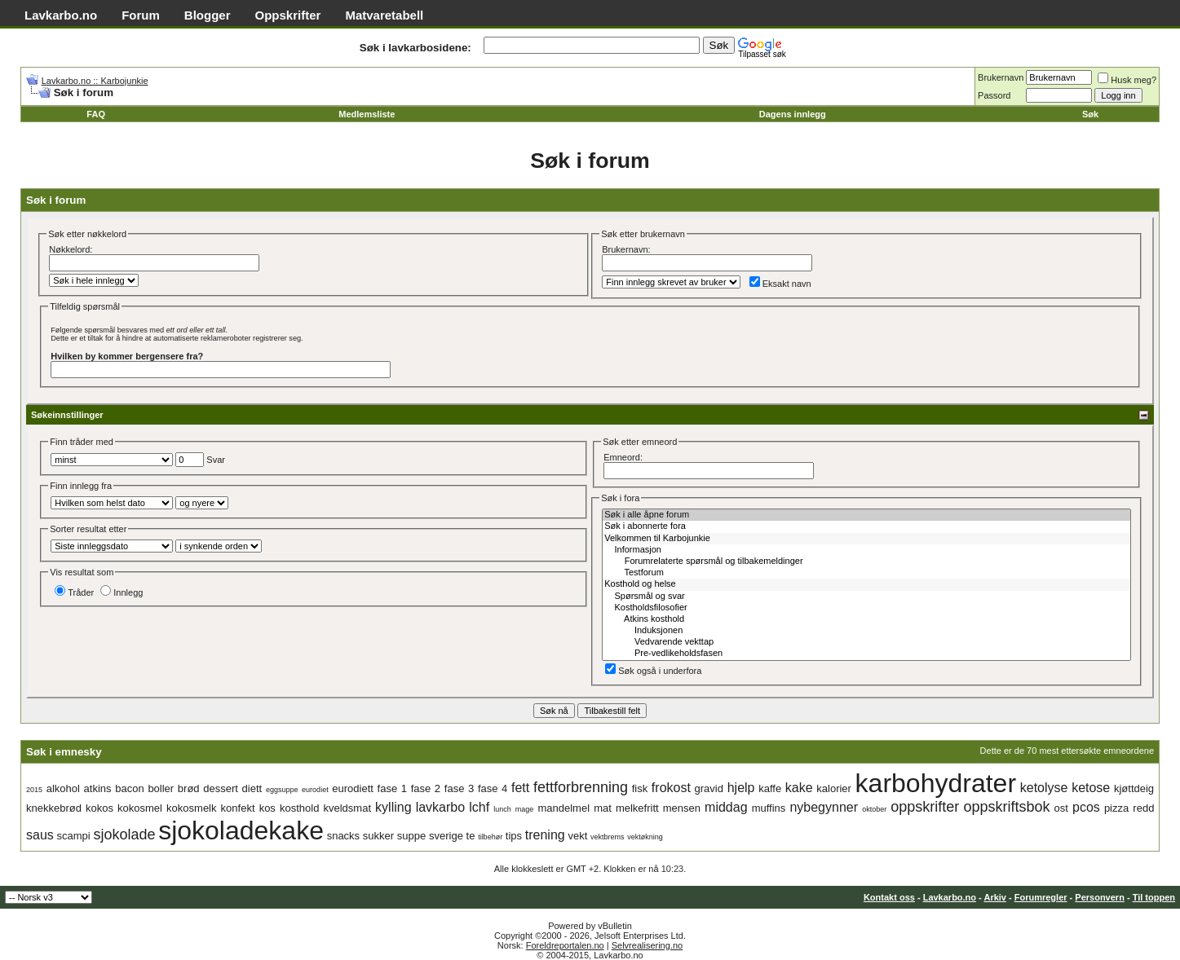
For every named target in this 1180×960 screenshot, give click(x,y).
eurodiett (352, 788)
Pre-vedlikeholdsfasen (866, 653)
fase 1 (392, 788)
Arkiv (994, 897)
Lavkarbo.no (60, 15)
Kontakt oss (889, 897)
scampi (74, 836)
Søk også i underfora (653, 671)
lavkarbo (440, 807)
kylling (393, 807)
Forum (141, 15)
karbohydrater (935, 783)
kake (799, 788)
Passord (994, 95)
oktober (874, 809)
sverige (446, 836)
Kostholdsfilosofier (866, 608)
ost (1061, 808)
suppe (411, 836)
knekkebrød (54, 808)
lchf (479, 807)
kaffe (769, 788)
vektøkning (645, 837)
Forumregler (1040, 897)
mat (603, 808)
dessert (220, 788)
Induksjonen (866, 630)
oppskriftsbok (1006, 807)
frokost (671, 788)
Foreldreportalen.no (565, 945)
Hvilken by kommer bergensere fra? (127, 356)
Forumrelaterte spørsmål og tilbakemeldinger (866, 561)
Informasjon (866, 550)
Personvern (1100, 897)
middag (726, 807)
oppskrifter (925, 807)
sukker (378, 836)
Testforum (866, 573)
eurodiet (315, 790)
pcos (1086, 807)
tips (514, 836)
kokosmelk (191, 808)
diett (252, 788)
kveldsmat (347, 808)
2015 (34, 790)
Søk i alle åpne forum (866, 515)
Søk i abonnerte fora (866, 526)
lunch (502, 809)
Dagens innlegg (792, 114)
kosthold (299, 808)
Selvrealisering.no (647, 945)
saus (40, 835)
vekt (577, 836)
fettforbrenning (580, 787)
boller (161, 788)
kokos (99, 808)
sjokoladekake (241, 830)
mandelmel (563, 808)
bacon (129, 788)
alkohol (63, 788)
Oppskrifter (288, 15)
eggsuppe (282, 790)
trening (545, 835)
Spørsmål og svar (866, 596)
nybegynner (823, 807)
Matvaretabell (384, 15)
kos (267, 808)
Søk (1090, 114)
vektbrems (607, 837)
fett (520, 788)
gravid (709, 788)
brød (189, 788)
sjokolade (124, 834)
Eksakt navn (780, 283)
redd (1143, 808)
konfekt (238, 808)
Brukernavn (1000, 77)
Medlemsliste (366, 114)
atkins (98, 788)
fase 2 (425, 788)
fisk (640, 788)
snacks (343, 836)
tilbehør (490, 837)
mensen (681, 808)
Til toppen (1154, 897)
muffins (769, 808)
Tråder (74, 592)
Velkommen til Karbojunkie (866, 538)
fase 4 (492, 788)
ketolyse (1044, 788)
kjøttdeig (1134, 788)
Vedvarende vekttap (866, 642)
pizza (1116, 808)
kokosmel (139, 808)
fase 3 (459, 788)
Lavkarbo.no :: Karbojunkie (95, 81)
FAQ (95, 114)
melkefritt (637, 808)
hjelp (741, 788)
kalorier (833, 788)
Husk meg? (1127, 80)
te (470, 836)
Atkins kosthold (866, 619)
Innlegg (121, 592)
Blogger (207, 15)
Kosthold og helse (866, 584)
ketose (1091, 788)
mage (524, 809)
